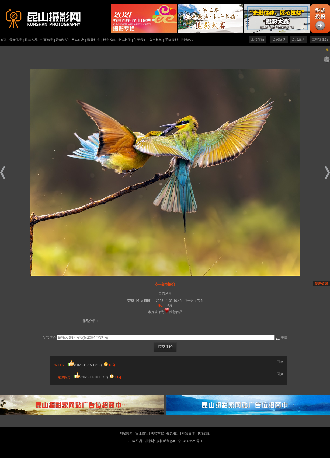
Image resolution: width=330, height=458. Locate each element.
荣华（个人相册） (140, 301)
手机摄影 (171, 40)
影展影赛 (93, 40)
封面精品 (46, 40)
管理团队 (141, 433)
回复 (280, 362)
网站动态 (77, 40)
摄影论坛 (186, 40)
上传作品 (257, 39)
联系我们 (203, 433)
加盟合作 (188, 433)
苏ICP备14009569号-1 (186, 441)
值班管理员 (320, 39)
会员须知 (172, 433)
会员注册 (298, 39)
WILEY (59, 365)
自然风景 (165, 293)
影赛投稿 (109, 40)
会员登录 (279, 39)
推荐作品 (31, 40)
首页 (3, 40)
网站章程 (157, 433)
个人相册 (124, 40)
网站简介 (126, 433)
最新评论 (62, 40)
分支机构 (155, 40)
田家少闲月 (62, 377)
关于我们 (140, 40)
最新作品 (15, 40)
